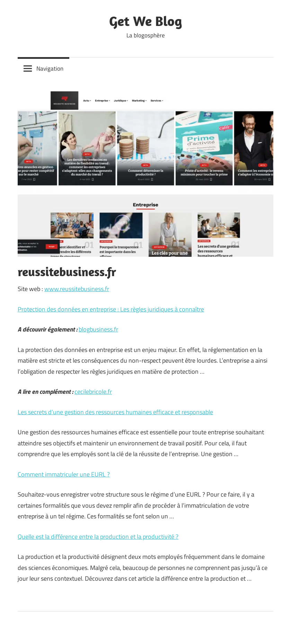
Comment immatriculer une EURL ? (64, 474)
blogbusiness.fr (98, 329)
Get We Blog (145, 20)
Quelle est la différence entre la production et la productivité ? (98, 536)
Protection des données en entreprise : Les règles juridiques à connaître (111, 309)
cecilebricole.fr (93, 391)
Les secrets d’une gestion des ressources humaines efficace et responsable (115, 412)
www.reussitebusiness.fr (76, 288)
